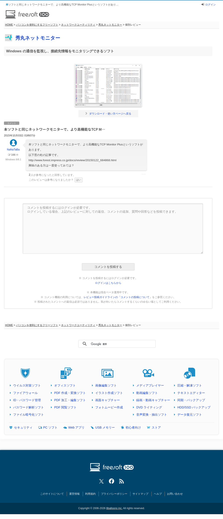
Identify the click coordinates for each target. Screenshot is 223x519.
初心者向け (133, 427)
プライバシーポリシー (114, 493)
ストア (156, 427)
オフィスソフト (65, 385)
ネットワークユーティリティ (78, 24)
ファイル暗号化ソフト (28, 414)
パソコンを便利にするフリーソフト (37, 24)
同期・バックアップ (191, 400)
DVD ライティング (149, 407)
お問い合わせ (175, 493)
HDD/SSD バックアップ (193, 407)
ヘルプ (158, 493)
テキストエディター (191, 393)
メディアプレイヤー (150, 385)
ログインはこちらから (108, 282)
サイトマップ (140, 493)
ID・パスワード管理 (27, 400)
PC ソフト (50, 427)
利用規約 (90, 493)
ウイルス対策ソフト (27, 385)
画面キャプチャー (107, 400)
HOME (9, 24)
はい (78, 179)
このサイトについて (52, 493)
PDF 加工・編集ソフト (70, 400)
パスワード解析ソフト (28, 407)
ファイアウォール (25, 393)
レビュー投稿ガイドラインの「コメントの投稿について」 (118, 297)
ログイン (210, 4)
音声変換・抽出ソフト (151, 414)
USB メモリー (105, 427)
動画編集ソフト (147, 393)
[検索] (115, 344)
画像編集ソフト (106, 385)
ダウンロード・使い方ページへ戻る (108, 113)
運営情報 (74, 493)
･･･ (144, 174)
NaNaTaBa (13, 147)
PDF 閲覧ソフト (65, 407)
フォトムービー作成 (109, 407)
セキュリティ (23, 427)
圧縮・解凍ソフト (189, 385)
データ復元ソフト (189, 414)
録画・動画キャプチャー (153, 400)
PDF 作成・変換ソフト (70, 393)
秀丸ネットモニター (110, 24)
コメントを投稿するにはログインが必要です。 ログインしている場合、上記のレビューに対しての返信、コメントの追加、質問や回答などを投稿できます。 (113, 228)
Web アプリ (76, 427)
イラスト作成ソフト (109, 393)
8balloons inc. (114, 508)
